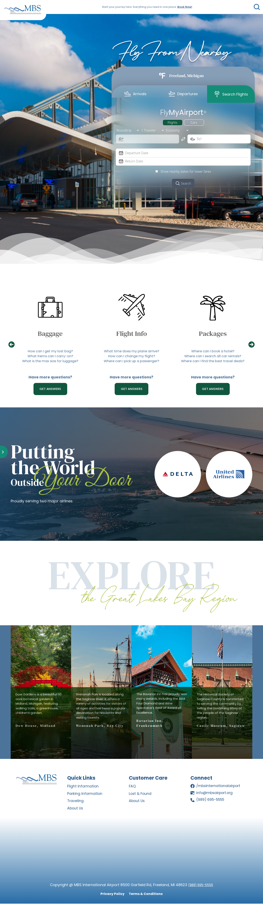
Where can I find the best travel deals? (213, 362)
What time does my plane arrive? (131, 351)
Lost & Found (140, 794)
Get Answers (213, 389)
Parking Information (85, 794)
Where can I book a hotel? (213, 351)
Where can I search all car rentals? (213, 357)
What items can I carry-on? (50, 357)
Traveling (75, 801)
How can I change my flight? (132, 357)
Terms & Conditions (147, 894)
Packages (213, 333)
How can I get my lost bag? (50, 351)
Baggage (50, 333)
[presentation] (14, 345)
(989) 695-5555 (201, 885)
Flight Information (83, 787)
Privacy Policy (110, 894)
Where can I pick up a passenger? (131, 362)
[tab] (135, 93)
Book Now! (183, 7)
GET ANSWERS (50, 389)
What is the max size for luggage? (50, 362)
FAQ (132, 787)
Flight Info (131, 333)
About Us (75, 808)
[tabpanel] (183, 147)
